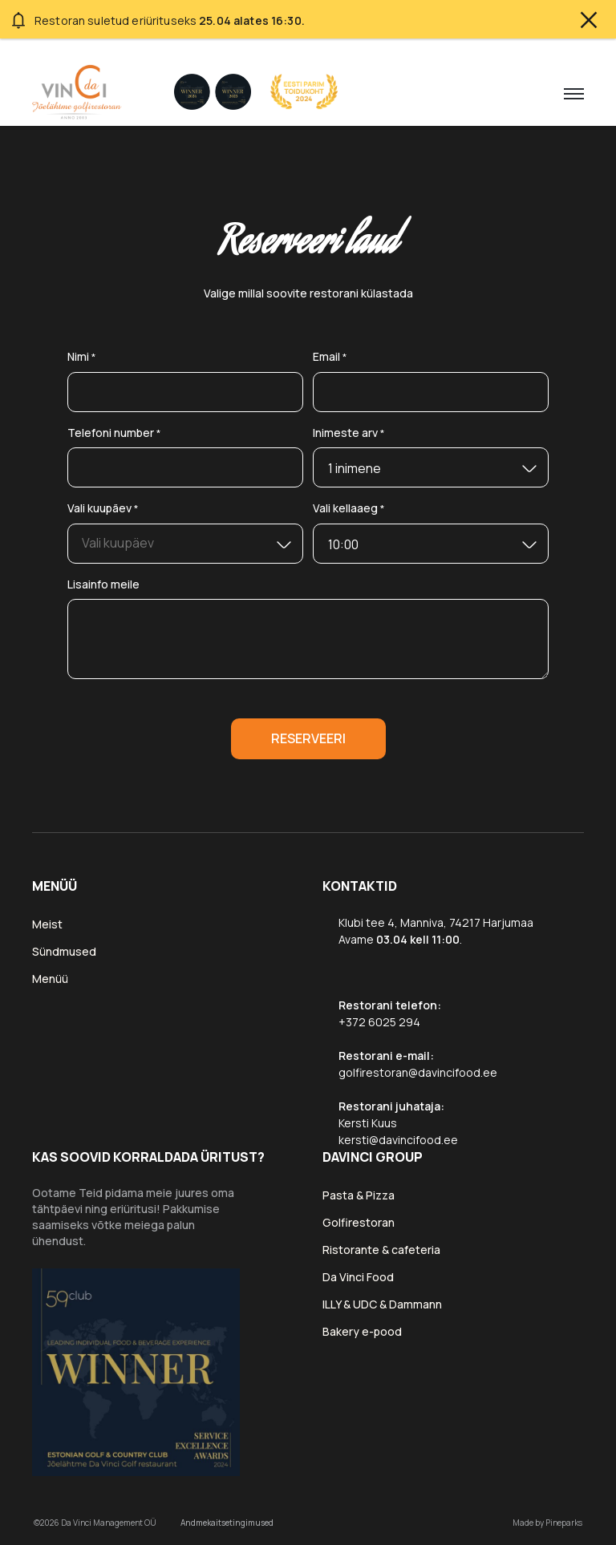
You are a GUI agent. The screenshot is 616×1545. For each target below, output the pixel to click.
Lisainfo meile (103, 584)
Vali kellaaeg (349, 509)
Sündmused (64, 951)
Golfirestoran (358, 1222)
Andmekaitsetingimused (227, 1522)
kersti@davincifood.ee (398, 1139)
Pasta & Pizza (358, 1195)
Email (330, 357)
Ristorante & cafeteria (381, 1249)
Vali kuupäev (103, 509)
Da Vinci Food (358, 1276)
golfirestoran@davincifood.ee (417, 1072)
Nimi (81, 357)
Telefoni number (114, 433)
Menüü (50, 978)
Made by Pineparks (547, 1522)
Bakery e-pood (362, 1331)
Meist (47, 924)
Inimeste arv (349, 433)
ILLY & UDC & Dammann (382, 1304)
